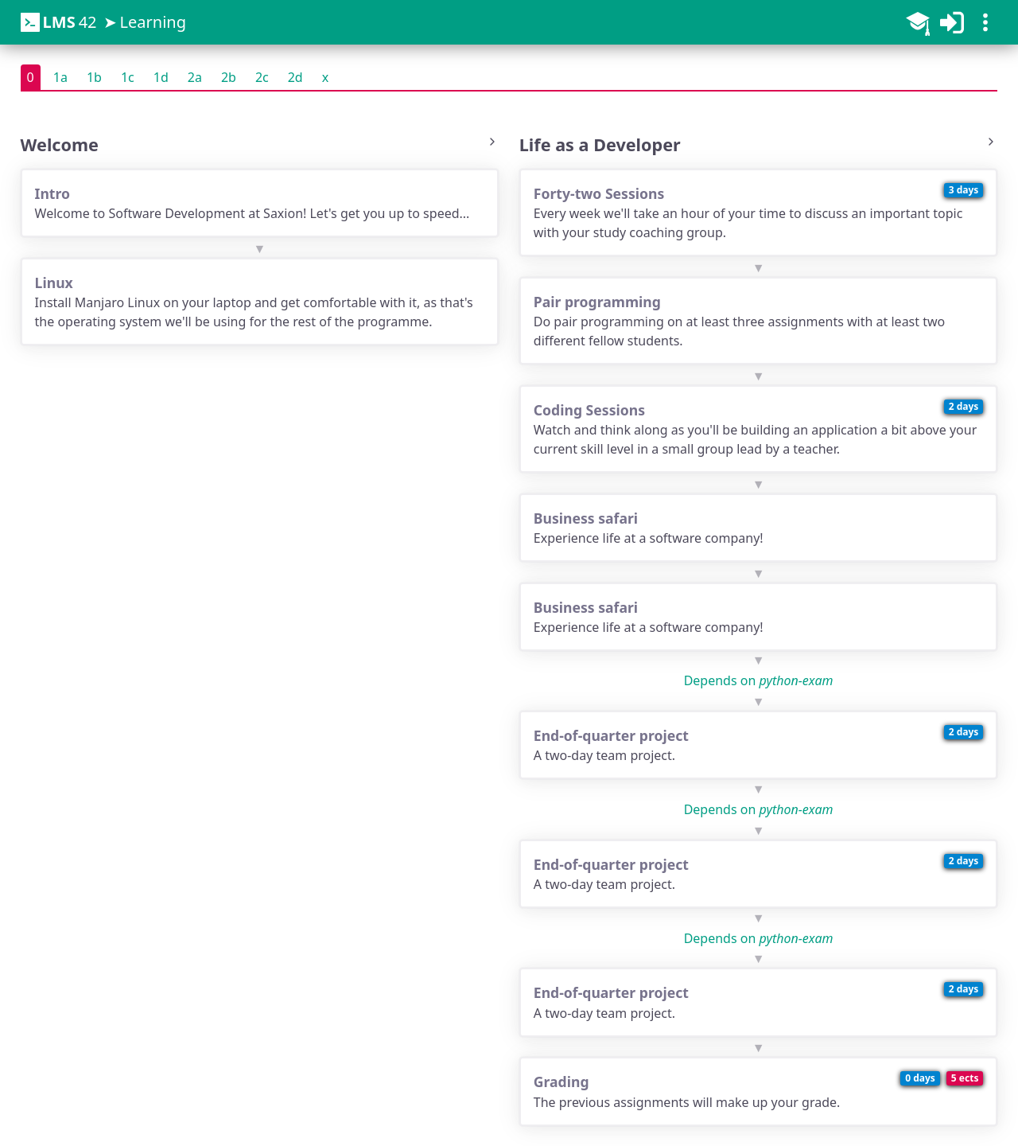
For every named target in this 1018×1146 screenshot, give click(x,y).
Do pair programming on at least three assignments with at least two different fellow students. (759, 320)
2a (195, 77)
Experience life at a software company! (759, 527)
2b (228, 77)
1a (60, 77)
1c (127, 77)
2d (295, 77)
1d (161, 77)
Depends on (758, 680)
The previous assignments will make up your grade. (759, 1090)
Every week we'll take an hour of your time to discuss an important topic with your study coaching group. (759, 212)
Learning (153, 22)
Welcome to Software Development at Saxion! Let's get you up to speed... (260, 202)
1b (94, 77)
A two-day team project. (759, 744)
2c (262, 77)
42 (59, 22)
